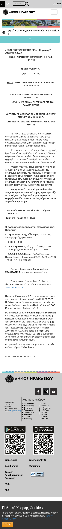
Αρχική (10, 30)
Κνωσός (44, 416)
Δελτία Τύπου (29, 403)
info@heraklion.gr (15, 411)
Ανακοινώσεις (40, 30)
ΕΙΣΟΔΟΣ (57, 4)
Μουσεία (44, 418)
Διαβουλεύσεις (29, 412)
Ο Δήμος (27, 416)
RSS (7, 490)
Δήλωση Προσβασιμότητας (14, 473)
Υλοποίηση (34, 466)
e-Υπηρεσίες (45, 408)
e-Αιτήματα (45, 410)
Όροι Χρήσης (11, 466)
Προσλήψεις (28, 410)
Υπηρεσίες (28, 418)
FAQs (7, 484)
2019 (9, 34)
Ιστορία (44, 414)
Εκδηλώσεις (28, 414)
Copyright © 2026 (37, 460)
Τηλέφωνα (45, 406)
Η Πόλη (44, 412)
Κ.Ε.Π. (43, 403)
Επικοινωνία (11, 460)
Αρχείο (53, 30)
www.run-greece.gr (15, 287)
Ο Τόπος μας (23, 30)
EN (8, 3)
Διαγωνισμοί (28, 408)
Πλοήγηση (10, 478)
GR (2, 3)
